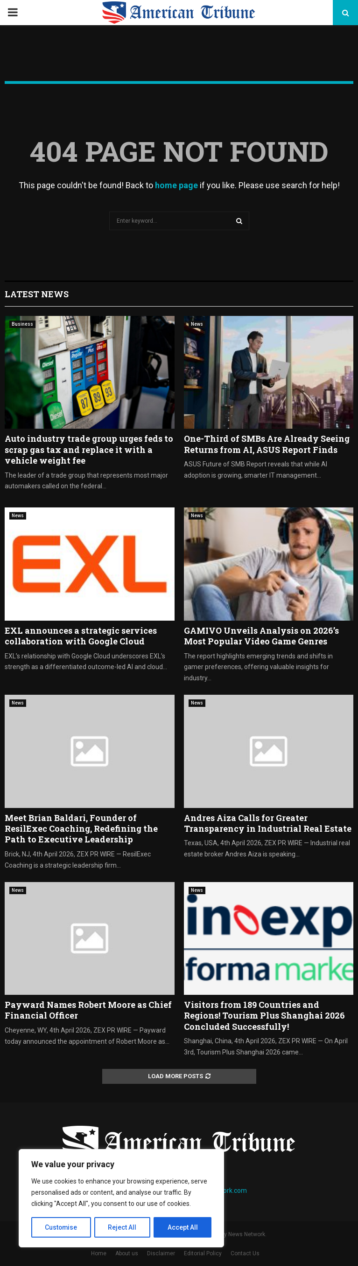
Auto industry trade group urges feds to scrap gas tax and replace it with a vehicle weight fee (89, 449)
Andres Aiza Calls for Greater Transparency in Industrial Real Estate (267, 823)
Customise (61, 1227)
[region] (121, 1198)
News (197, 324)
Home (98, 1253)
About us (126, 1253)
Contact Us (245, 1253)
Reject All (123, 1227)
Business (22, 324)
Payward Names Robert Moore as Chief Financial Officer (88, 1010)
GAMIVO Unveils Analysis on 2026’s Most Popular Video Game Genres (261, 636)
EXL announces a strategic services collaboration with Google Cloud (81, 636)
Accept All (183, 1227)
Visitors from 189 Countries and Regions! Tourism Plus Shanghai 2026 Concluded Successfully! (264, 1015)
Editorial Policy (203, 1253)
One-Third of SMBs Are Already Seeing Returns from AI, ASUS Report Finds (267, 444)
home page (176, 185)
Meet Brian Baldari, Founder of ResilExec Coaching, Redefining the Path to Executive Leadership (81, 828)
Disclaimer (161, 1253)
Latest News (37, 294)
